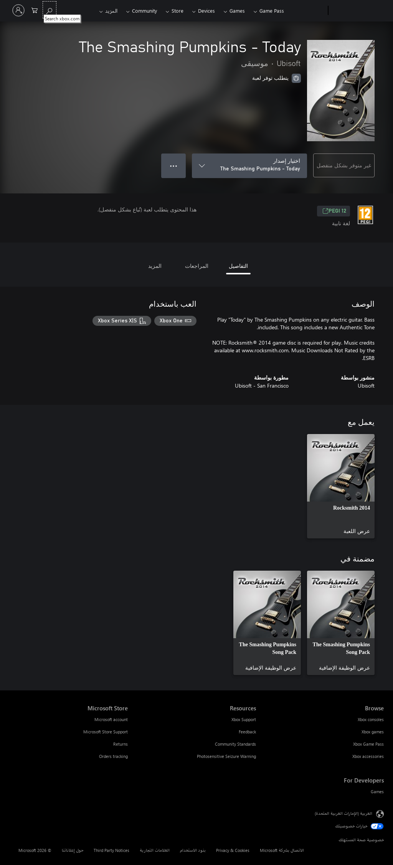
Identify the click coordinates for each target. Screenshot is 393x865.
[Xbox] (306, 10)
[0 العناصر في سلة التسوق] (34, 10)
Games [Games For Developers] (377, 791)
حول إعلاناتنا (72, 850)
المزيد (111, 10)
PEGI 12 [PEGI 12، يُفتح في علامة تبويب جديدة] (334, 211)
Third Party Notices (111, 850)
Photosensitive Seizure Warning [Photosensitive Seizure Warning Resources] (226, 756)
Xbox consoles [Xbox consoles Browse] (371, 719)
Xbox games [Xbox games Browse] (373, 731)
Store (177, 10)
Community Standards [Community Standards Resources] (235, 743)
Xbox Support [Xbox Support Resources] (243, 719)
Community (144, 10)
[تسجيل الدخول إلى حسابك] (18, 10)
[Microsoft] (357, 10)
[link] (341, 486)
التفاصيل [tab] (238, 265)
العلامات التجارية (155, 850)
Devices (206, 10)
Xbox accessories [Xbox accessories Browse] (368, 756)
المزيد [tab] (155, 265)
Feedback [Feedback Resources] (247, 731)
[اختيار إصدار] (249, 166)
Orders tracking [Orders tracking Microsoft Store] (113, 756)
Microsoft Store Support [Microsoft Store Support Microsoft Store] (105, 731)
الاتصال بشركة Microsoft (282, 850)
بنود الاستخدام (193, 850)
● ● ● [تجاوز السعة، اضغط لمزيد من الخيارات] (173, 165)
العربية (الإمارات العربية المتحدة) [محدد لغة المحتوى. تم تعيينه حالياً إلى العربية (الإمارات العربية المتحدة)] (343, 813)
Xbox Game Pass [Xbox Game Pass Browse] (368, 743)
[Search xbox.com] (49, 9)
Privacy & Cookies (232, 850)
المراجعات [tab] (196, 265)
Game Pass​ (271, 10)
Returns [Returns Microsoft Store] (120, 743)
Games (237, 10)
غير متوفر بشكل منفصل (344, 165)
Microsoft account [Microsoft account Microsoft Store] (111, 719)
